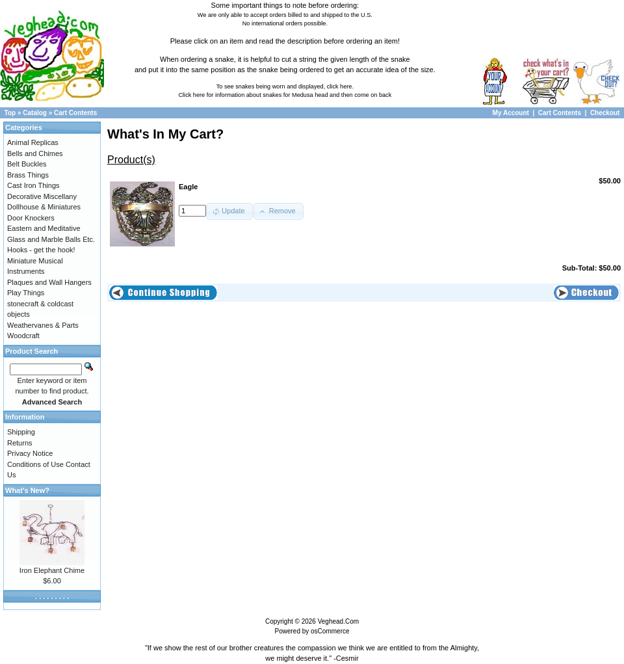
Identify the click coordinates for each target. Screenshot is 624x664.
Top (10, 112)
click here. (340, 86)
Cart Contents (75, 112)
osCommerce (330, 631)
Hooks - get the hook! (41, 250)
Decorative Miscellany (42, 196)
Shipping (21, 432)
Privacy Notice (30, 453)
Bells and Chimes (35, 153)
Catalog (35, 112)
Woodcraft (23, 335)
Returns (19, 443)
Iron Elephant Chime (52, 570)
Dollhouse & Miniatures (44, 207)
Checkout (605, 112)
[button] (229, 211)
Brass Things (28, 175)
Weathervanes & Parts (43, 325)
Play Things (25, 293)
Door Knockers (31, 218)
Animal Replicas (32, 142)
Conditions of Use (35, 464)
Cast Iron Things (33, 185)
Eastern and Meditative (44, 228)
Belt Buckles (27, 164)
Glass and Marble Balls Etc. (51, 239)
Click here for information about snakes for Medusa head (253, 95)
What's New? (27, 490)
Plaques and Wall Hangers (49, 282)
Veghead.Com (338, 621)
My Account (512, 112)
